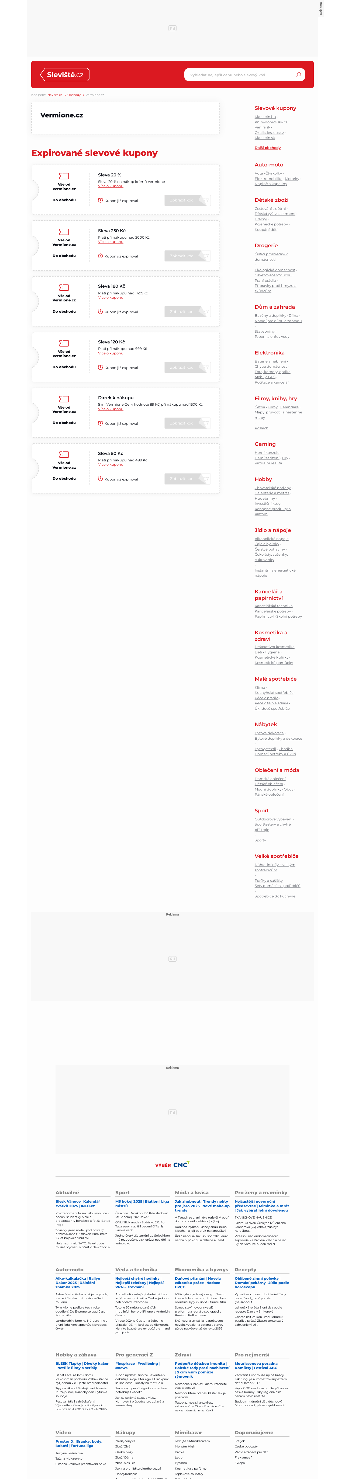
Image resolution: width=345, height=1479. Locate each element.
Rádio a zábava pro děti (251, 1452)
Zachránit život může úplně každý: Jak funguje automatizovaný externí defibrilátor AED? (261, 1379)
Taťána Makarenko (69, 1458)
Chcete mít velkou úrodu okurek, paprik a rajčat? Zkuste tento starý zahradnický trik (259, 1321)
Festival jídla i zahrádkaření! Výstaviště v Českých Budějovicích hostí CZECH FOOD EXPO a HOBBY (81, 1405)
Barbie (179, 1452)
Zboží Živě (122, 1446)
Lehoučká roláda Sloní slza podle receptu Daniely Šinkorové (258, 1309)
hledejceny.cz (125, 1441)
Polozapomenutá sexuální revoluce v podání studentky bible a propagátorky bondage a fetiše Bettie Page (83, 1219)
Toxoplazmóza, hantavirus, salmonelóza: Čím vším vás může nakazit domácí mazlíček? (199, 1406)
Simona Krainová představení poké (81, 1464)
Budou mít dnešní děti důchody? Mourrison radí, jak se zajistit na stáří (260, 1403)
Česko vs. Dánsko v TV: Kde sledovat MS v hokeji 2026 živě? (141, 1215)
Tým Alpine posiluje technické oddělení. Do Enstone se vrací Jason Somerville (81, 1311)
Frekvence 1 (243, 1457)
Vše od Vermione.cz (64, 186)
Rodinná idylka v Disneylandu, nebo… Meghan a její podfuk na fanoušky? (202, 1229)
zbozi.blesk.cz (125, 1463)
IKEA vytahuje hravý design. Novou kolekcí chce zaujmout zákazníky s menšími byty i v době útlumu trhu (200, 1298)
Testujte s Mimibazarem (192, 1441)
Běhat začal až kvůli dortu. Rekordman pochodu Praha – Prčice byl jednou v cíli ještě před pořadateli (82, 1379)
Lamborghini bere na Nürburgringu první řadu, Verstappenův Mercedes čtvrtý (81, 1324)
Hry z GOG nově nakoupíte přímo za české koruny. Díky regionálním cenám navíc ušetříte (261, 1392)
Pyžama (181, 1463)
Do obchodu (64, 200)
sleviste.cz (55, 95)
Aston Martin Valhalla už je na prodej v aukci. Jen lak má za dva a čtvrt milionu (82, 1298)
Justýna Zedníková (69, 1453)
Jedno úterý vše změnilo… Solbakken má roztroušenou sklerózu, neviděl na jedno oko (142, 1239)
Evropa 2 (241, 1463)
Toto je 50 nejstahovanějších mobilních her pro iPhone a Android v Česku (142, 1311)
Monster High (185, 1446)
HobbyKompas (126, 1474)
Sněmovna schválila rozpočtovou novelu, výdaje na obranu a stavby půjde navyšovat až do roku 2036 (199, 1324)
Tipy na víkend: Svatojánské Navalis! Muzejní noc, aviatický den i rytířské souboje (81, 1392)
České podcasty (246, 1446)
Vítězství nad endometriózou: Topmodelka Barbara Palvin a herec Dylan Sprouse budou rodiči (260, 1240)
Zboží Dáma (124, 1457)
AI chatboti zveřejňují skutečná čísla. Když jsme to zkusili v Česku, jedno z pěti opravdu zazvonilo (142, 1298)
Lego (178, 1457)
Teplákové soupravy (189, 1474)
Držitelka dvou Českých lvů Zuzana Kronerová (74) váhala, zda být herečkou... (260, 1227)
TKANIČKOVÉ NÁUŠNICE (253, 1217)
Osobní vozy (124, 1452)
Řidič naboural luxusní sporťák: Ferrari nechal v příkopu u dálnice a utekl (202, 1238)
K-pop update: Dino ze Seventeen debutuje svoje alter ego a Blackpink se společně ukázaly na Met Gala (142, 1379)
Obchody (74, 95)
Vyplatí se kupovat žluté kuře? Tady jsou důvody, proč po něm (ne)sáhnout (260, 1298)
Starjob (240, 1441)
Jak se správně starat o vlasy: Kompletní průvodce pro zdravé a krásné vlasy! (139, 1401)
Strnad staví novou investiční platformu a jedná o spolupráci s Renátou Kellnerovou (198, 1311)
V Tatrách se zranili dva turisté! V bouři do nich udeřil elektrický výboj (202, 1219)
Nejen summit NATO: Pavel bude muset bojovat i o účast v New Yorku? (83, 1245)
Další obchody (268, 147)
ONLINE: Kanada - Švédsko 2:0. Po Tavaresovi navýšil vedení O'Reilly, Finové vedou (139, 1226)
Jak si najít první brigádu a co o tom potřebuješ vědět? (141, 1390)
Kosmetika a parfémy (190, 1468)
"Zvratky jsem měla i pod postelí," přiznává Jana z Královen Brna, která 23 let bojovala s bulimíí (81, 1234)
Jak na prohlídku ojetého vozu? (138, 1468)
